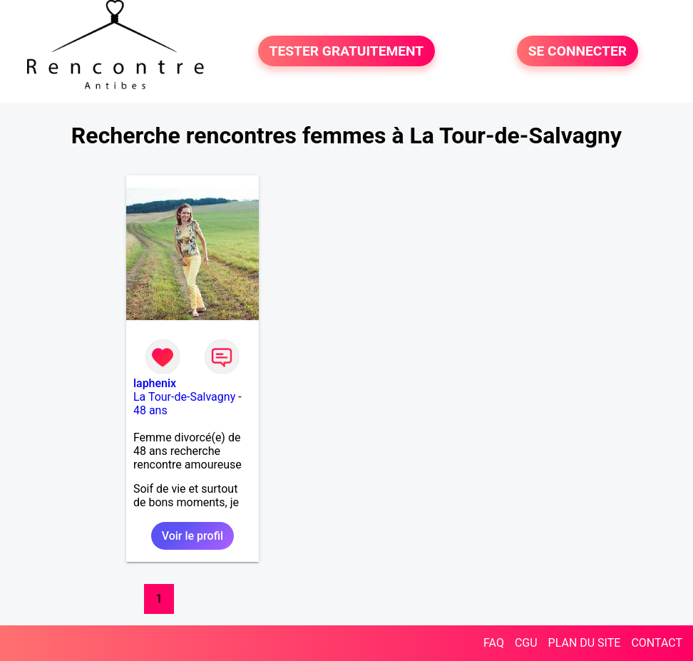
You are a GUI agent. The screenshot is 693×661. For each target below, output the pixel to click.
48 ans (150, 410)
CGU (526, 643)
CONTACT (656, 643)
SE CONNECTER (577, 51)
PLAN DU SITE (584, 643)
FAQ (493, 643)
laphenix (154, 383)
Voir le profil (192, 536)
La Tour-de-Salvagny (184, 397)
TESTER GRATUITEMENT (347, 51)
